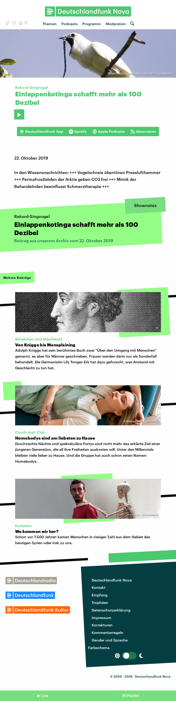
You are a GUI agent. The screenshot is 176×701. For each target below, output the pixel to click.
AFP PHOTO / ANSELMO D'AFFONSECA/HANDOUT (141, 73)
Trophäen (100, 602)
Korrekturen (102, 625)
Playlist (133, 695)
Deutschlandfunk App (41, 131)
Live (44, 695)
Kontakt (98, 587)
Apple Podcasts (108, 131)
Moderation (116, 24)
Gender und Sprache (110, 640)
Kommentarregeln (107, 632)
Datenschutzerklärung (111, 610)
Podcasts (69, 24)
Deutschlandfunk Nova (112, 580)
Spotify (78, 131)
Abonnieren (143, 131)
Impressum (101, 617)
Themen (49, 24)
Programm (91, 24)
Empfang (99, 595)
